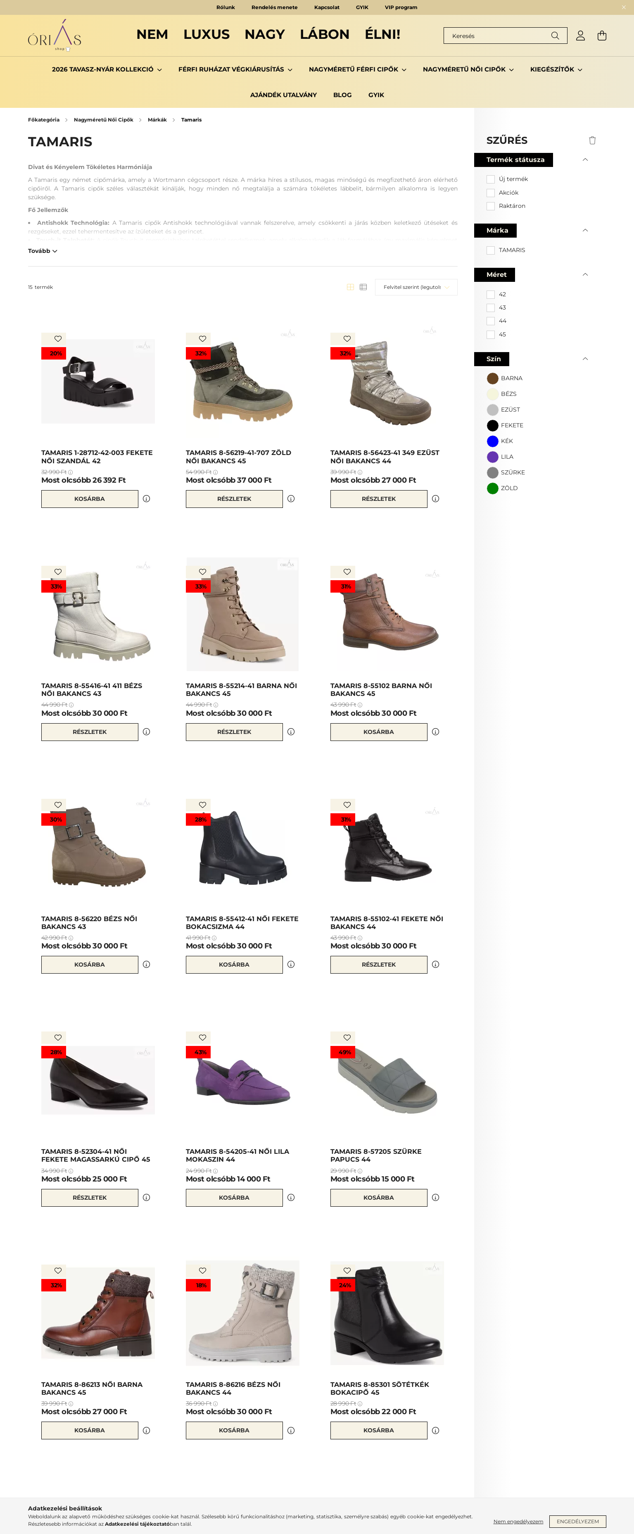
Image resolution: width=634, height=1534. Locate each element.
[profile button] (580, 35)
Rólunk (225, 7)
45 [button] (502, 334)
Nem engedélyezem (519, 1521)
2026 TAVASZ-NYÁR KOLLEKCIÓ (103, 69)
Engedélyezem (578, 1521)
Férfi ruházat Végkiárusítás (232, 69)
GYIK (362, 7)
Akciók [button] (508, 192)
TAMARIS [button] (512, 250)
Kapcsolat (327, 7)
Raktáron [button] (512, 206)
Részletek (234, 499)
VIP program (401, 7)
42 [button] (502, 294)
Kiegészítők (553, 69)
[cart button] (602, 35)
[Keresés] (506, 35)
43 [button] (502, 307)
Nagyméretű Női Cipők (465, 69)
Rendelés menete (275, 7)
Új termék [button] (513, 179)
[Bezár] (623, 7)
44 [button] (502, 320)
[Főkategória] (44, 120)
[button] (504, 378)
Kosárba (89, 499)
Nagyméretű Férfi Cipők (354, 69)
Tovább (39, 250)
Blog (342, 95)
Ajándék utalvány (283, 95)
